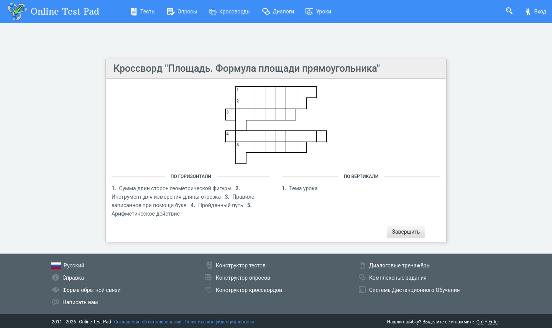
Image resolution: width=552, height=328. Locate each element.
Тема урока (303, 188)
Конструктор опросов (243, 278)
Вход (535, 11)
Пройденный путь (221, 205)
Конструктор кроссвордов (249, 290)
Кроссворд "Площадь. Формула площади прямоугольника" (246, 68)
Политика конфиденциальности (219, 322)
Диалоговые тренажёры (399, 265)
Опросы (182, 11)
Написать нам (80, 302)
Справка (73, 278)
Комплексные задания (398, 278)
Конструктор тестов (241, 265)
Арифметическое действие (146, 214)
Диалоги (278, 11)
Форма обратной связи (91, 290)
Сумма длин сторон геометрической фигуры (176, 188)
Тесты (143, 11)
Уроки (318, 11)
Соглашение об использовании (148, 322)
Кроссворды (230, 11)
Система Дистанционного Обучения (414, 290)
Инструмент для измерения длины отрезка (167, 197)
